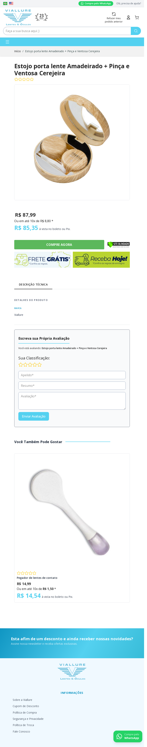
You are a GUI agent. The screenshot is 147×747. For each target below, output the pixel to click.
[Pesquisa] (136, 31)
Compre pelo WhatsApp (96, 3)
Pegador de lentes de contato (37, 578)
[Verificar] (118, 245)
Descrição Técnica (33, 284)
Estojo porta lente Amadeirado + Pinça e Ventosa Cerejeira (62, 51)
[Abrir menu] (7, 42)
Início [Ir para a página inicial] (17, 51)
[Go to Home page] (17, 17)
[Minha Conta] (128, 17)
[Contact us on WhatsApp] (127, 736)
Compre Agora (59, 244)
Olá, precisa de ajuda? (128, 3)
